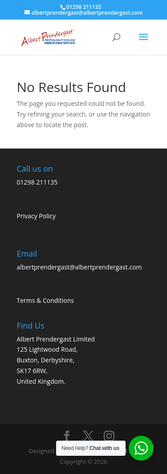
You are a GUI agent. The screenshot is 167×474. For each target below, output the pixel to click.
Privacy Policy (36, 216)
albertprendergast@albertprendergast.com (79, 267)
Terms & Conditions (45, 300)
